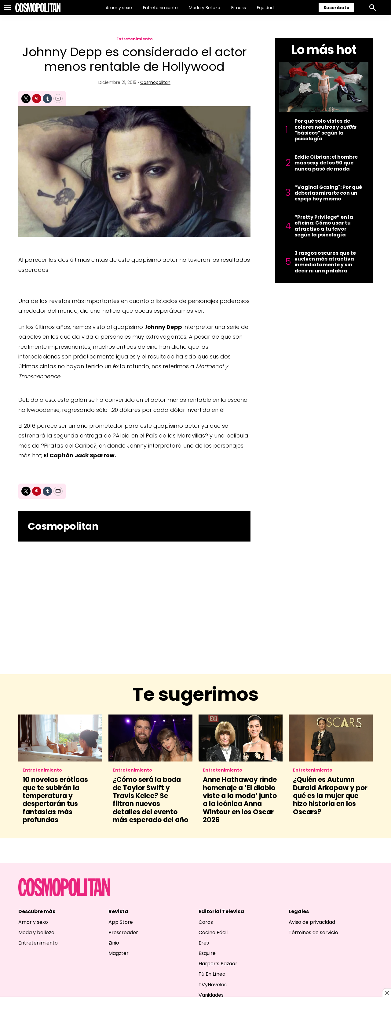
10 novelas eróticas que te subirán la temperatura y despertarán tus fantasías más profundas (55, 800)
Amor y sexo (119, 8)
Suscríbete (336, 8)
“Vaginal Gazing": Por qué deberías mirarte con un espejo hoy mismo (328, 193)
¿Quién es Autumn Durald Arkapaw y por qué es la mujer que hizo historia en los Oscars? (330, 796)
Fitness (238, 8)
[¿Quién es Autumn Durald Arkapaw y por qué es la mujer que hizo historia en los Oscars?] (331, 738)
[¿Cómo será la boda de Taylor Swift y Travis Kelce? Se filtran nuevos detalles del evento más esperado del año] (150, 738)
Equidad (265, 8)
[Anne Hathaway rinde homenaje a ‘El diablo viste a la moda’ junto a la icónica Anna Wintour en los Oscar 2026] (241, 738)
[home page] (37, 7)
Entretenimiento (160, 8)
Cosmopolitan (155, 82)
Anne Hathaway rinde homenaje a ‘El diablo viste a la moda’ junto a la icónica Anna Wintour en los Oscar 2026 (240, 800)
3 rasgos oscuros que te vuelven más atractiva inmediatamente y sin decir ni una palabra (325, 262)
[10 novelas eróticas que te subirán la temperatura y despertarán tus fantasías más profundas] (60, 738)
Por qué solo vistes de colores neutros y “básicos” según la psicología (325, 130)
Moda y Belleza (204, 8)
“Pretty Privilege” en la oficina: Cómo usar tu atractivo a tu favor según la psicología (323, 226)
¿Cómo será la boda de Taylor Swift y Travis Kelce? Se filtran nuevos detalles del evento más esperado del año (150, 800)
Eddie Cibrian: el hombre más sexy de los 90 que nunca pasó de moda (326, 163)
